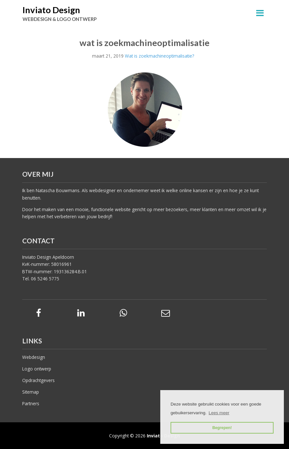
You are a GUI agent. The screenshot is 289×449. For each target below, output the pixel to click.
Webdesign (33, 357)
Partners (30, 403)
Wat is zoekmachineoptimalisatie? (159, 56)
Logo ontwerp (36, 369)
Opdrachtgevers (38, 380)
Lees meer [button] (219, 412)
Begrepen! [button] (222, 428)
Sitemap (30, 392)
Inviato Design (51, 10)
